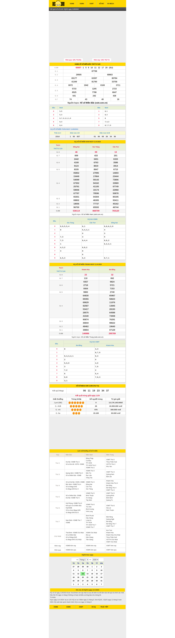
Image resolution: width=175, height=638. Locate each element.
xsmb (66, 633)
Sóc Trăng (96, 136)
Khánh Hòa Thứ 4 (112, 472)
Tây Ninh (89, 489)
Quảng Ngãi (110, 508)
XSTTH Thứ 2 (110, 453)
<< (77, 548)
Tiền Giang (89, 528)
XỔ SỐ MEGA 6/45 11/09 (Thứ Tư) (87, 374)
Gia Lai (108, 496)
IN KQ (94, 596)
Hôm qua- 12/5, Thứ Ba (73, 49)
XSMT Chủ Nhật (111, 530)
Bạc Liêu (89, 464)
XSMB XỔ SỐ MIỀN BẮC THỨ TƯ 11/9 (87, 53)
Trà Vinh (89, 495)
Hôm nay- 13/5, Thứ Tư (101, 49)
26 (78, 569)
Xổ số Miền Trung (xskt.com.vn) (92, 326)
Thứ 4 (58, 134)
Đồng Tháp (89, 447)
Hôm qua (57, 539)
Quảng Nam (110, 463)
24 (101, 566)
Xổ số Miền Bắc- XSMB (73, 464)
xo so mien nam (74, 633)
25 (73, 569)
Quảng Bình (110, 484)
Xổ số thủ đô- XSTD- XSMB (75, 453)
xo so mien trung (95, 633)
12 (78, 562)
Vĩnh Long (89, 500)
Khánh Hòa (85, 258)
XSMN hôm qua (91, 538)
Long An (88, 509)
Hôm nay (57, 534)
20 (83, 566)
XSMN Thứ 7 (90, 516)
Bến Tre (88, 462)
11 (73, 562)
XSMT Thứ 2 (110, 448)
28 (78, 555)
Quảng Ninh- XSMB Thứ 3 (74, 462)
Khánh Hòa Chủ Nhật (113, 524)
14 (87, 562)
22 (92, 566)
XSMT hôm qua (111, 538)
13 (83, 562)
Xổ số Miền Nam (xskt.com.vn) (92, 203)
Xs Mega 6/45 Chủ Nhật (73, 528)
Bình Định (109, 486)
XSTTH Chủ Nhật (112, 528)
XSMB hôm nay (71, 534)
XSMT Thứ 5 (110, 482)
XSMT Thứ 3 (110, 461)
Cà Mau (88, 449)
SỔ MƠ (101, 3)
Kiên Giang (89, 526)
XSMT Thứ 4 (110, 479)
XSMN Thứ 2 (90, 456)
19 (78, 566)
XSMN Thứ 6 (90, 493)
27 (73, 555)
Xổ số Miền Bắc (71, 524)
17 (101, 562)
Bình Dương (90, 498)
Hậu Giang (89, 507)
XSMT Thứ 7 (110, 515)
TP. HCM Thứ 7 (91, 513)
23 (97, 566)
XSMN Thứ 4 (90, 471)
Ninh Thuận (110, 499)
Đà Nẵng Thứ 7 (111, 512)
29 (83, 555)
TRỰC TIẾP (104, 596)
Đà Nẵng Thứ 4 (111, 476)
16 (97, 562)
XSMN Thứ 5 (90, 482)
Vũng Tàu (89, 466)
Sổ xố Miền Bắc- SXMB (73, 484)
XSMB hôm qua (71, 538)
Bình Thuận (90, 484)
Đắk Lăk (109, 465)
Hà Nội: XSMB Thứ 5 (72, 486)
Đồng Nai (76, 136)
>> (90, 548)
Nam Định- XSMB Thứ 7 (74, 509)
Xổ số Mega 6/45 (71, 475)
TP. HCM (89, 452)
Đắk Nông (109, 505)
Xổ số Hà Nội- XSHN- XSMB (75, 471)
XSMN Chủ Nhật (91, 521)
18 (73, 566)
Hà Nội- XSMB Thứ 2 (72, 451)
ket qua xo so (59, 633)
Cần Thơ (116, 136)
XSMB (72, 3)
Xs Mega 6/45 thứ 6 (72, 501)
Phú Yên (109, 455)
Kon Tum (109, 519)
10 (101, 559)
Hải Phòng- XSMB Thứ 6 (74, 492)
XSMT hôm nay (111, 534)
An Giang (89, 486)
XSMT (92, 3)
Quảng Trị (109, 489)
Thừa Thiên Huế (111, 451)
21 (87, 566)
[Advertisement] (87, 29)
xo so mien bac (85, 633)
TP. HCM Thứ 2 (91, 454)
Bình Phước (90, 504)
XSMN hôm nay (91, 534)
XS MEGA (110, 3)
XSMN (82, 3)
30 (87, 555)
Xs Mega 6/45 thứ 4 (72, 478)
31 (101, 569)
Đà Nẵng (112, 258)
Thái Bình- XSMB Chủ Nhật (75, 521)
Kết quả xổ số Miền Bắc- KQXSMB (74, 495)
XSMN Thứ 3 (90, 459)
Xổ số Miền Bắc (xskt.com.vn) (94, 92)
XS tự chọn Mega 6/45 (73, 499)
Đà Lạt (88, 524)
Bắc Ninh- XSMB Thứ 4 (73, 473)
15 (92, 562)
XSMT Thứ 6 (110, 494)
